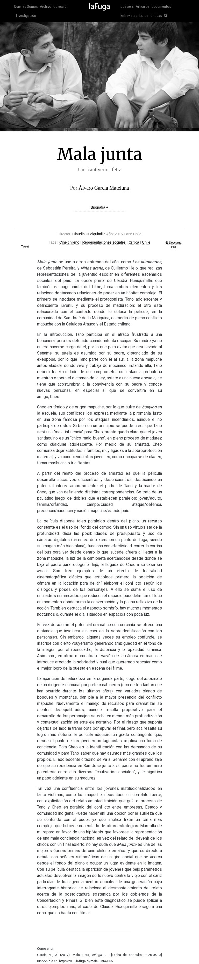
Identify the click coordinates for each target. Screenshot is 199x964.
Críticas (156, 15)
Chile (146, 242)
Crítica (134, 242)
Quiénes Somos (26, 6)
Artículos (143, 6)
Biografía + (99, 207)
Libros (143, 15)
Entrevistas (128, 15)
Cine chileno (69, 242)
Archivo (45, 6)
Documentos (161, 6)
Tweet (25, 246)
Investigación (26, 15)
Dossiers (127, 6)
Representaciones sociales (103, 242)
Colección (60, 6)
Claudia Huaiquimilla (88, 234)
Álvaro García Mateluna (104, 188)
